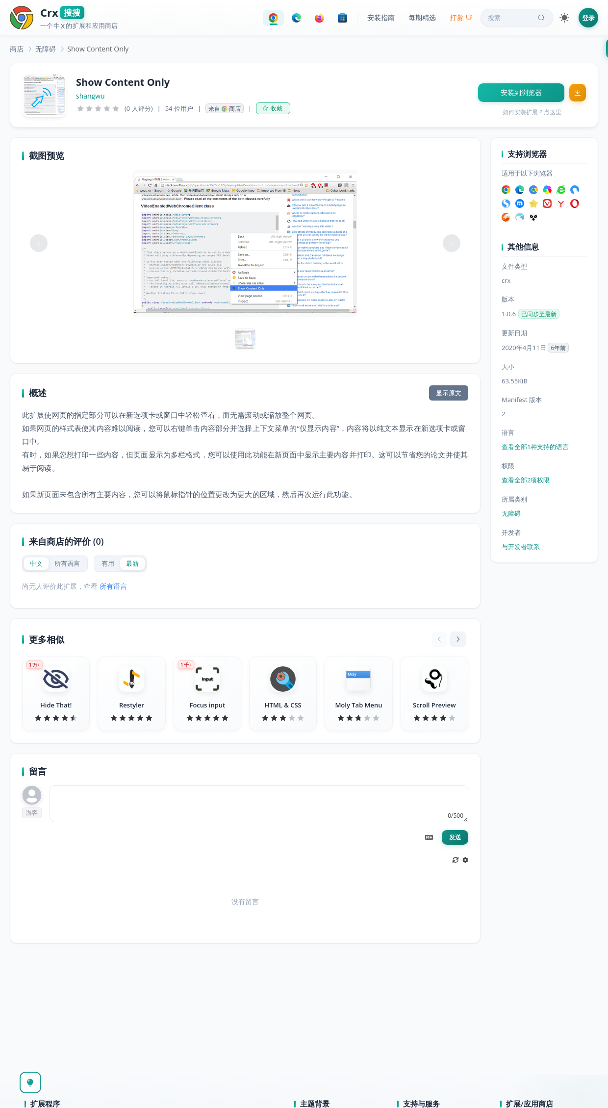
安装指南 (381, 17)
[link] (17, 48)
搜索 (517, 17)
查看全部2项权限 (526, 480)
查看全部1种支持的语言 (535, 446)
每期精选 (422, 17)
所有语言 (113, 586)
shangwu (90, 96)
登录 (588, 17)
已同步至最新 (539, 314)
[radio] (36, 563)
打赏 (461, 17)
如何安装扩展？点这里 (532, 112)
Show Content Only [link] (97, 48)
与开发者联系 (521, 546)
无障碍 (45, 48)
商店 (17, 48)
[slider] (98, 108)
